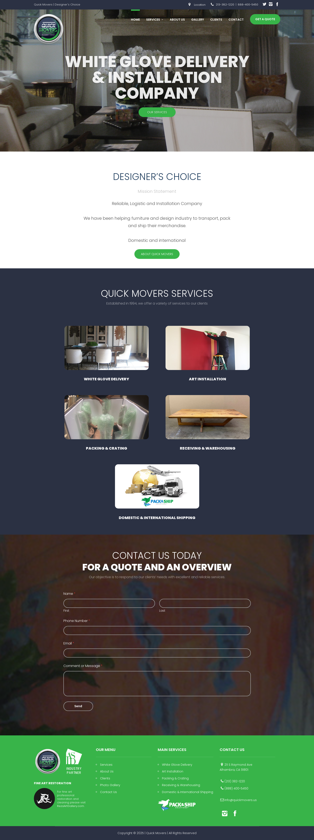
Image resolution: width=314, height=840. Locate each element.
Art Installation (208, 354)
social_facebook (277, 5)
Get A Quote (265, 19)
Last (162, 614)
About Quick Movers (157, 254)
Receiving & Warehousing (208, 423)
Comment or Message (83, 670)
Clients (216, 19)
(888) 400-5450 (236, 788)
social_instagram (271, 5)
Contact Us (108, 792)
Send (78, 710)
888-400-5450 (248, 5)
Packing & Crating (106, 423)
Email (68, 647)
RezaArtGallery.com (70, 806)
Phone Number (76, 625)
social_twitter (264, 5)
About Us (177, 19)
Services (153, 19)
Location (196, 5)
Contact (236, 19)
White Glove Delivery (106, 354)
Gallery (197, 19)
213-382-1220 (225, 5)
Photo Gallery (110, 785)
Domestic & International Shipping (157, 492)
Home (135, 19)
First (66, 614)
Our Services (157, 112)
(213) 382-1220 (234, 781)
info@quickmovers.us (240, 800)
